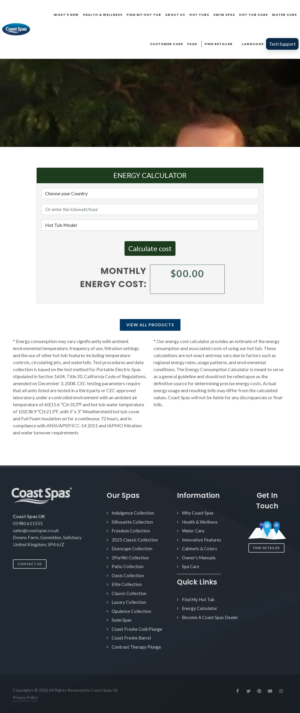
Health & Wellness (200, 522)
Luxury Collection (129, 602)
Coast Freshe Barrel (131, 637)
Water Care (193, 530)
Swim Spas (122, 620)
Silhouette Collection (132, 522)
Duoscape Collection (132, 548)
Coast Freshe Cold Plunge (137, 629)
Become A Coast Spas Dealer (210, 617)
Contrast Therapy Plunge (136, 646)
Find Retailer (266, 548)
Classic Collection (129, 593)
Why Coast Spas (198, 512)
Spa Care (190, 566)
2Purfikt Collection (130, 557)
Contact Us (30, 564)
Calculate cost (150, 248)
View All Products (150, 324)
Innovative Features (201, 539)
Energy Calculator (199, 608)
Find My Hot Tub (198, 599)
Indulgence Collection (133, 512)
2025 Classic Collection (135, 539)
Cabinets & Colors (199, 548)
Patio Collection (128, 566)
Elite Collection (127, 584)
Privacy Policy (25, 697)
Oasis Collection (128, 575)
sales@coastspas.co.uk (36, 530)
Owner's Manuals (199, 557)
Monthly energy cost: (113, 277)
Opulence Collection (131, 611)
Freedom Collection (131, 530)
